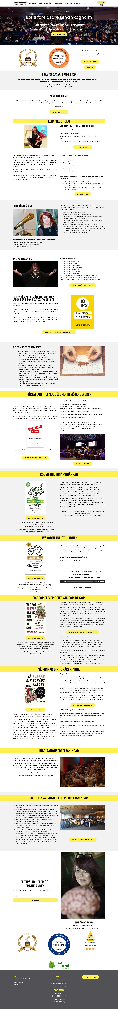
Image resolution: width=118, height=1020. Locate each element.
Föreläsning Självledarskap (71, 272)
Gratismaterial (18, 993)
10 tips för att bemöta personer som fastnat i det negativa (79, 411)
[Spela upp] (62, 581)
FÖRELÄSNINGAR (33, 3)
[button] (35, 274)
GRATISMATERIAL (59, 3)
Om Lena (16, 995)
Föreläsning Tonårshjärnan (71, 274)
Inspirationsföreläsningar (22, 989)
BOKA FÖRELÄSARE (43, 3)
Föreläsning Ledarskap (70, 264)
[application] (82, 581)
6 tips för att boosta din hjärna (70, 560)
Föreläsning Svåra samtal (71, 270)
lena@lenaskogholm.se (59, 994)
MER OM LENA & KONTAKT (80, 3)
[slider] (80, 581)
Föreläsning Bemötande (71, 262)
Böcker (16, 991)
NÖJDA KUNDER (69, 3)
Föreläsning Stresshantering (72, 266)
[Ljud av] (99, 581)
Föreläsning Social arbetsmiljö (72, 268)
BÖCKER (51, 3)
